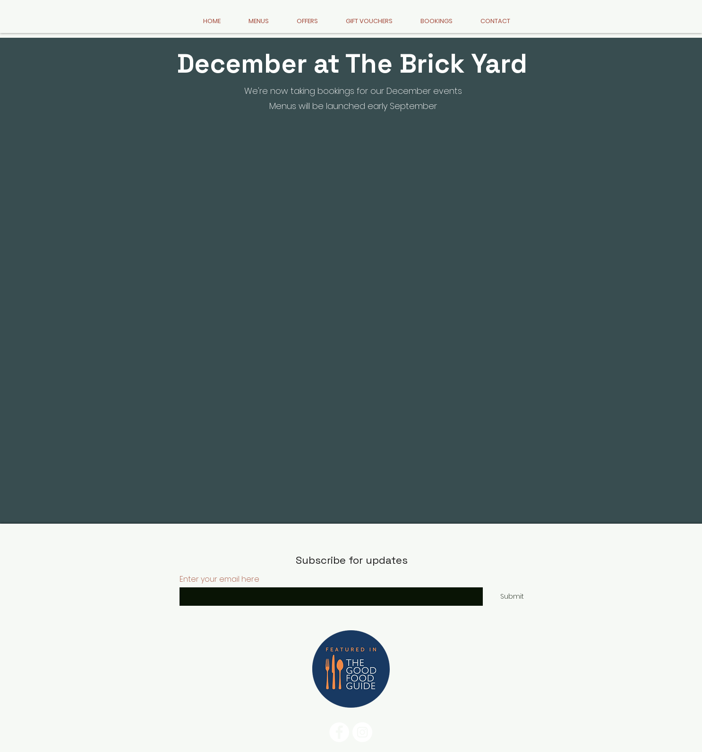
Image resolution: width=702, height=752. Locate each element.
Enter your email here (219, 579)
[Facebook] (339, 732)
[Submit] (512, 596)
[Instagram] (362, 732)
